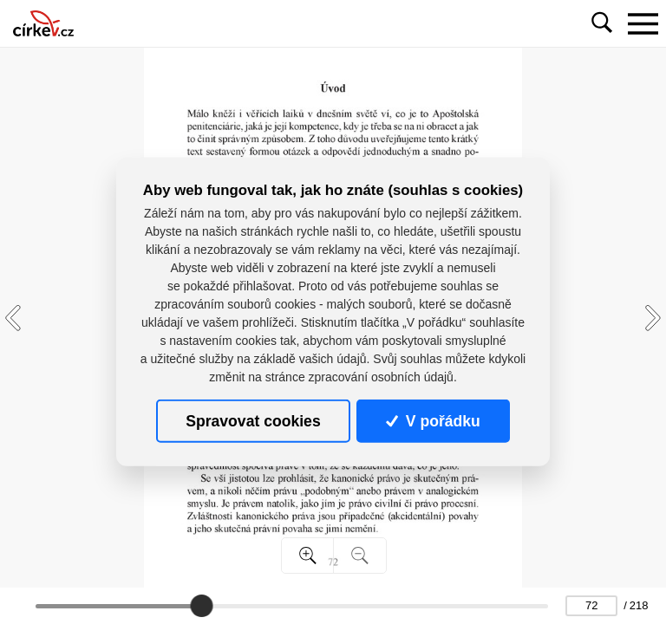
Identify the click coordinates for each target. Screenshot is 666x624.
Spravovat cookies (253, 421)
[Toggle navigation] (642, 23)
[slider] (201, 606)
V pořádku (433, 421)
